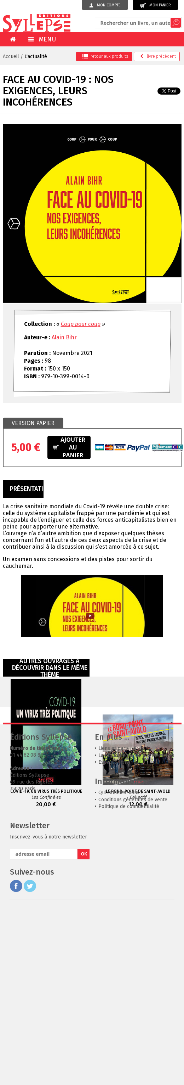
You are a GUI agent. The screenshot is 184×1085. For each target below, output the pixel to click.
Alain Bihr (64, 337)
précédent (158, 56)
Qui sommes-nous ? (120, 896)
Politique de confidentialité (128, 909)
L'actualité (35, 56)
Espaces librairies (118, 865)
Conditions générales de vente (132, 903)
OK (84, 957)
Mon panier (155, 5)
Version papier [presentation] (33, 423)
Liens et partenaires (121, 851)
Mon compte (105, 5)
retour (105, 56)
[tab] (33, 423)
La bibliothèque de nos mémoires (136, 858)
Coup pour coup (80, 324)
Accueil (11, 56)
